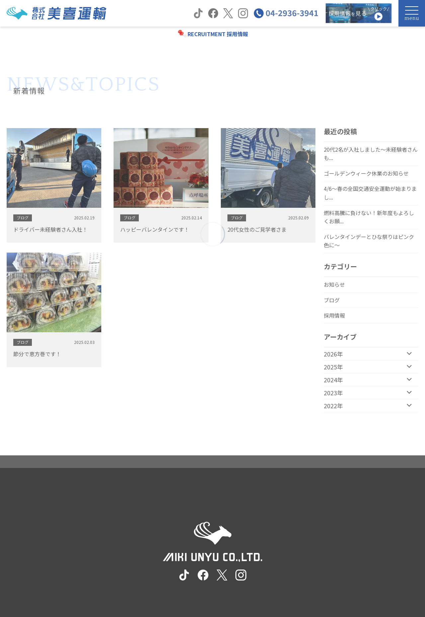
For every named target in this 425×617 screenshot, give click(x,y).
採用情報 (334, 315)
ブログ (332, 300)
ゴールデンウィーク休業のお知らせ (366, 173)
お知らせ (334, 284)
